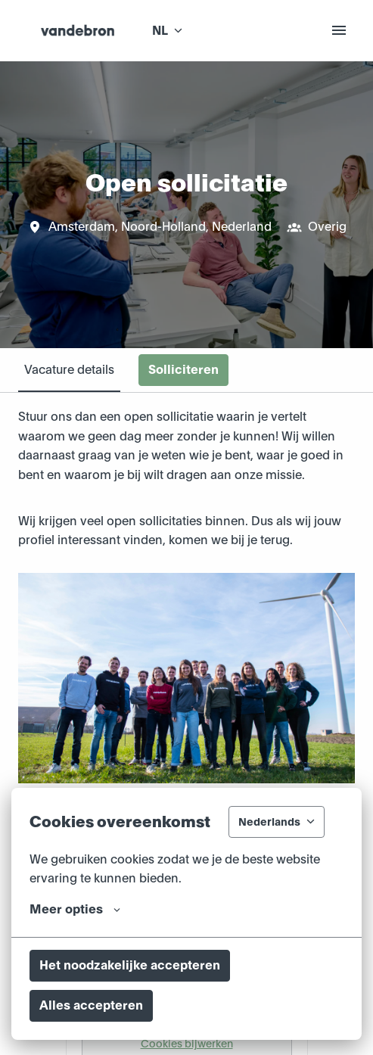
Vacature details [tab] (69, 370)
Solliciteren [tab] (183, 370)
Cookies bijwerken (187, 1044)
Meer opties (75, 910)
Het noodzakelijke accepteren (129, 965)
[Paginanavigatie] (339, 30)
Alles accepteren (91, 1005)
